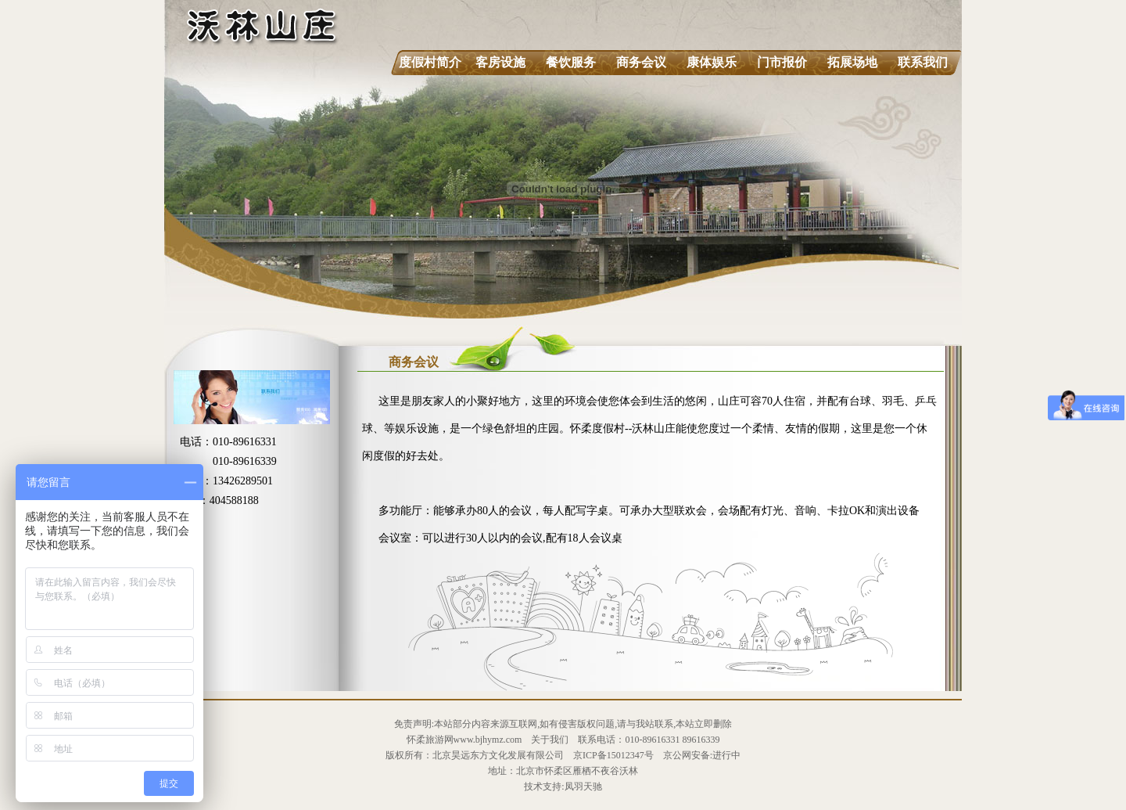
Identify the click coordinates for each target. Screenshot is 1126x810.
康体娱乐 (712, 62)
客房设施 (500, 62)
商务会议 (641, 62)
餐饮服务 (571, 62)
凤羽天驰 (583, 786)
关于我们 (549, 739)
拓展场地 (852, 62)
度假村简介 (430, 62)
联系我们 (923, 62)
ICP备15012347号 (618, 755)
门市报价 (782, 62)
